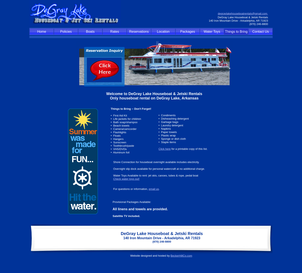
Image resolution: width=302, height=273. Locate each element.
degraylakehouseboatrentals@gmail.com (243, 13)
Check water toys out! (126, 178)
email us (154, 189)
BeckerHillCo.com (181, 255)
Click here (165, 148)
